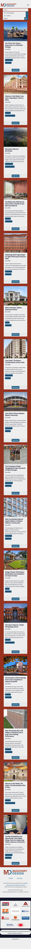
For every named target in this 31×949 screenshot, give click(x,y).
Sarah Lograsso (9, 855)
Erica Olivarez (8, 535)
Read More (16, 70)
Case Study (8, 378)
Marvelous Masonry (10, 166)
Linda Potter (8, 749)
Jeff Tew (7, 322)
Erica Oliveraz (8, 271)
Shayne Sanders (9, 60)
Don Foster (8, 694)
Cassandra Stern (9, 163)
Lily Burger (8, 112)
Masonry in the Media (10, 115)
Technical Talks (9, 221)
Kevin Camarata (9, 375)
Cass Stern (8, 639)
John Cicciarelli (9, 428)
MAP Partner (8, 62)
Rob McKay (8, 218)
